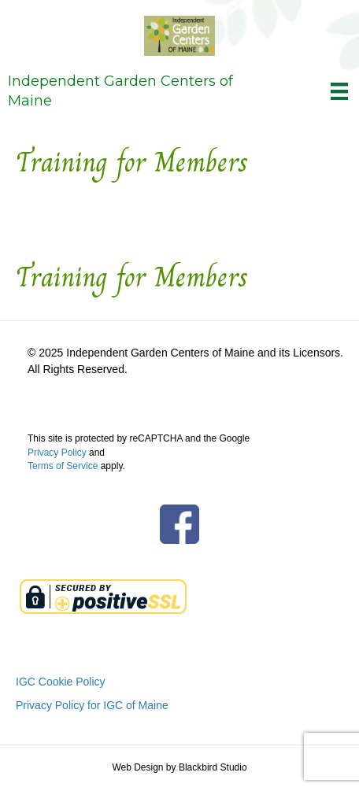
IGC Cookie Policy (60, 681)
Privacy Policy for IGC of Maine (92, 705)
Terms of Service (63, 465)
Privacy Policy (57, 452)
